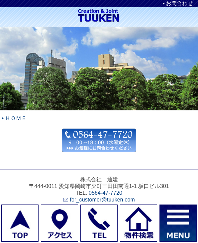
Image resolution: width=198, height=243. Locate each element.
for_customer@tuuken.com (102, 199)
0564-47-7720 (105, 193)
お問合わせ (179, 3)
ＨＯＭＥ (16, 118)
